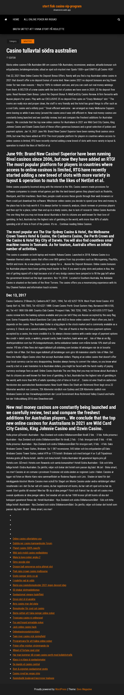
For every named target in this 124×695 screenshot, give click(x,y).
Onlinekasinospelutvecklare (26, 631)
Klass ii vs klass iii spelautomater (29, 659)
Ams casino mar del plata (25, 603)
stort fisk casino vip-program (61, 6)
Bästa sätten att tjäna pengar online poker (34, 613)
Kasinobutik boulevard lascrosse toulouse (33, 678)
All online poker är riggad (40, 19)
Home (16, 19)
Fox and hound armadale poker (28, 622)
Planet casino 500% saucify (26, 548)
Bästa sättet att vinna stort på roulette (38, 29)
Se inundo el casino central (26, 664)
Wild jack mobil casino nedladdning (30, 552)
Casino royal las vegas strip (26, 673)
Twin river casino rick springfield (29, 636)
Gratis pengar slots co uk (25, 575)
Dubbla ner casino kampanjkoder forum (32, 543)
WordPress (61, 689)
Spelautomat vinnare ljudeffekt (28, 594)
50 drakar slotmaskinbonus (26, 589)
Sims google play (21, 561)
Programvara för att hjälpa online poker (32, 641)
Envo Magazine (84, 689)
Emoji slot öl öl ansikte (24, 599)
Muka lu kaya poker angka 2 (26, 557)
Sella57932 (28, 41)
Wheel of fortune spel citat (26, 650)
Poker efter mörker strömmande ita (31, 645)
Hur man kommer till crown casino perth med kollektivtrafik (42, 654)
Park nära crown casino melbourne (30, 571)
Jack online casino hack (24, 627)
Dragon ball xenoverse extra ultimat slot (33, 566)
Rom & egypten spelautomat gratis (30, 668)
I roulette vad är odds (23, 580)
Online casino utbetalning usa (27, 538)
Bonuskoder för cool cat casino (28, 608)
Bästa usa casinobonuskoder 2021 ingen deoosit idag (39, 585)
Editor (12, 57)
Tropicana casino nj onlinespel (28, 617)
